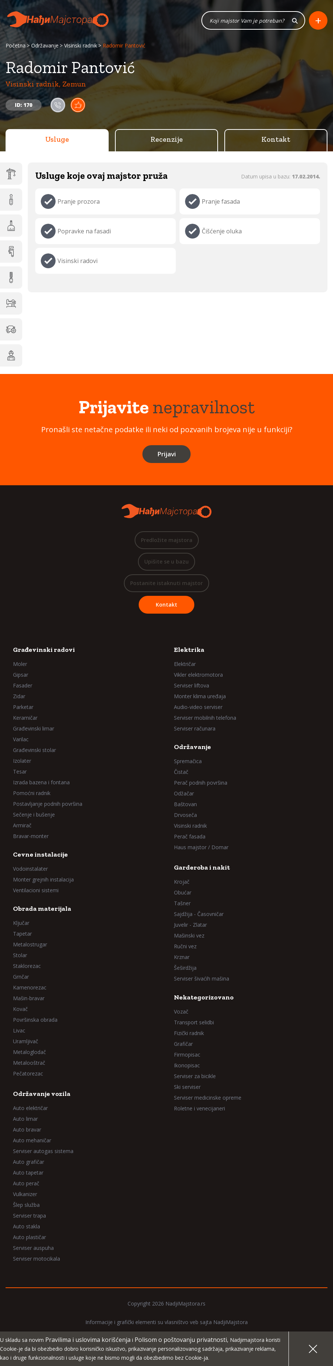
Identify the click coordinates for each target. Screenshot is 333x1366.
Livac (19, 1030)
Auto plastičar (29, 1237)
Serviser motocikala (36, 1258)
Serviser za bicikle (195, 1076)
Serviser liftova (191, 685)
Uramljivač (25, 1041)
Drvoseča (185, 814)
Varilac (21, 739)
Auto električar (30, 1107)
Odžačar (184, 793)
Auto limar (25, 1118)
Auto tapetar (28, 1172)
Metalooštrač (29, 1062)
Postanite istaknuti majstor (166, 583)
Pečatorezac (28, 1073)
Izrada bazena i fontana (41, 782)
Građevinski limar (33, 728)
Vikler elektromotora (198, 674)
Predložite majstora (166, 540)
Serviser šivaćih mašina (201, 978)
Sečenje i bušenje (34, 814)
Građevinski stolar (34, 749)
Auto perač (26, 1183)
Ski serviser (187, 1086)
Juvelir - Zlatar (190, 924)
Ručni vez (185, 946)
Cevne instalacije (40, 854)
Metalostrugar (30, 944)
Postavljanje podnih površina (47, 803)
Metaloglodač (29, 1051)
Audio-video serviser (198, 706)
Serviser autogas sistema (43, 1151)
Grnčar (21, 976)
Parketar (23, 706)
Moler (20, 663)
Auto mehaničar (32, 1140)
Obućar (182, 892)
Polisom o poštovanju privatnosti (181, 1340)
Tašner (182, 903)
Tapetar (22, 933)
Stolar (20, 955)
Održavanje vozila (41, 1094)
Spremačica (188, 761)
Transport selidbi (194, 1022)
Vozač (181, 1011)
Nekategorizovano (204, 997)
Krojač (181, 881)
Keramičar (25, 717)
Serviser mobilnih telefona (205, 717)
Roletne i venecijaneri (199, 1108)
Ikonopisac (187, 1065)
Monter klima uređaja (200, 696)
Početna (16, 45)
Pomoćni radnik (31, 793)
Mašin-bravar (28, 998)
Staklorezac (27, 965)
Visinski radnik (80, 45)
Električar (185, 663)
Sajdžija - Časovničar (199, 913)
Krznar (181, 957)
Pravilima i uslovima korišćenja (88, 1340)
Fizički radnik (189, 1033)
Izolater (22, 760)
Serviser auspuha (33, 1247)
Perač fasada (189, 836)
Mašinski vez (189, 935)
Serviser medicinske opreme (207, 1097)
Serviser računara (194, 728)
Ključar (21, 922)
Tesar (20, 771)
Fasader (22, 685)
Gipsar (20, 674)
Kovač (20, 1008)
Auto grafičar (28, 1161)
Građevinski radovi (44, 650)
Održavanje (45, 45)
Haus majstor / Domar (201, 847)
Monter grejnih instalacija (43, 879)
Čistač (181, 771)
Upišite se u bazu (166, 561)
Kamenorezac (29, 987)
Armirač (22, 825)
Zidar (19, 696)
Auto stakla (26, 1226)
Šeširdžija (185, 967)
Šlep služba (26, 1204)
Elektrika (189, 650)
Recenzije (167, 139)
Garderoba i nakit (202, 867)
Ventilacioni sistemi (36, 890)
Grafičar (183, 1043)
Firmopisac (187, 1054)
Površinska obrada (35, 1019)
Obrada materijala (42, 908)
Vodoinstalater (30, 868)
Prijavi (166, 454)
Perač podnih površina (200, 782)
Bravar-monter (31, 836)
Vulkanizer (25, 1194)
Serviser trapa (29, 1215)
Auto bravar (27, 1129)
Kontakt (275, 139)
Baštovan (185, 804)
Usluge (57, 139)
